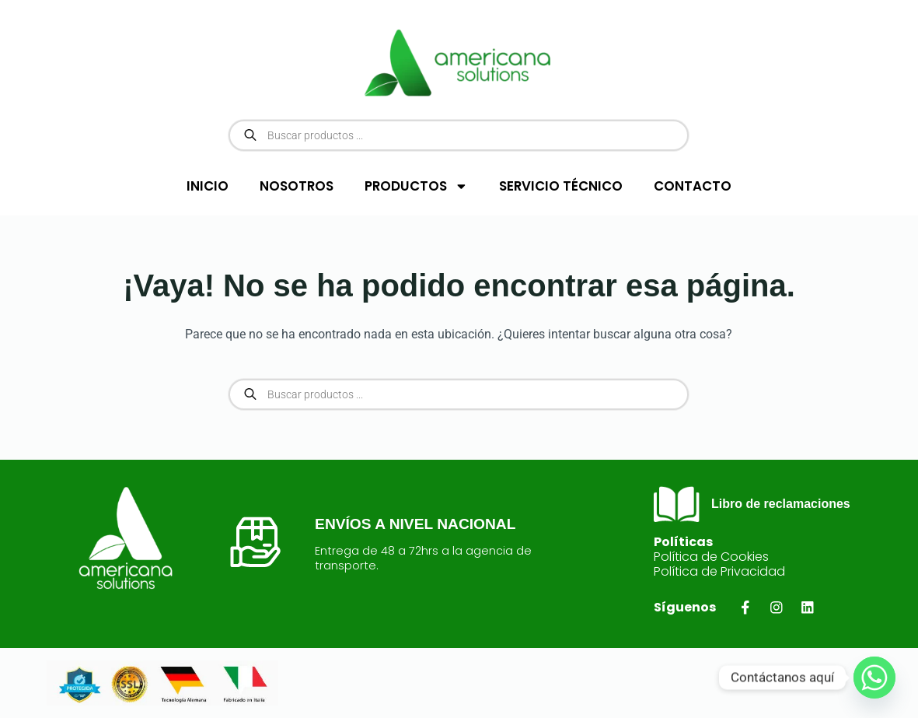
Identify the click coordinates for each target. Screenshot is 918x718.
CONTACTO (692, 186)
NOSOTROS (296, 186)
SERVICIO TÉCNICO (561, 186)
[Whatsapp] (874, 678)
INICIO (208, 186)
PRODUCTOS (416, 186)
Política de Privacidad (719, 571)
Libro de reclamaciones (780, 503)
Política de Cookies (711, 557)
